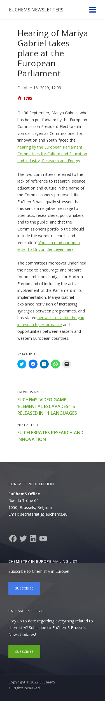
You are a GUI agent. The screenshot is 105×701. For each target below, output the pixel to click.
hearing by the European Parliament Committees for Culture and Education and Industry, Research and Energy (52, 153)
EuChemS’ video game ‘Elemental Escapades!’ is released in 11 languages (47, 406)
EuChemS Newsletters (36, 10)
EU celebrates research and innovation (50, 436)
